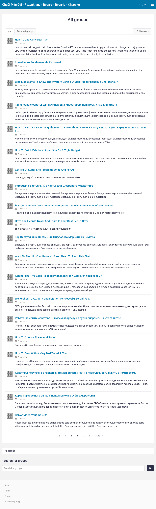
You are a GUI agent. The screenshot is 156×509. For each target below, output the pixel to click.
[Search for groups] (73, 468)
